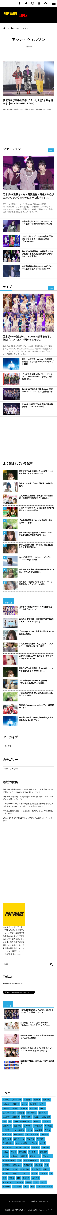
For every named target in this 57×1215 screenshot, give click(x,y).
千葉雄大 (46, 1121)
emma (24, 1104)
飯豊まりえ (16, 1165)
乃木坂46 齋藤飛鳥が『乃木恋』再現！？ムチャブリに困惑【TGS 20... (36, 1011)
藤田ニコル (43, 1113)
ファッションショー (44, 1187)
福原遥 (15, 1108)
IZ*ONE (18, 1147)
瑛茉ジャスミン (9, 1113)
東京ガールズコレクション (13, 1182)
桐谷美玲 (30, 1139)
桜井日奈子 (18, 1134)
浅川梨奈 (37, 1121)
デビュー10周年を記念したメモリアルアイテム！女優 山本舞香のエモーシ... (36, 534)
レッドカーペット (31, 1160)
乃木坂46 (6, 1187)
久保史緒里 (45, 1117)
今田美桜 (35, 1147)
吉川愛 (42, 1143)
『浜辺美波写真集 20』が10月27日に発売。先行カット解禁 (36, 521)
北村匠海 (33, 1104)
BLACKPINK (8, 1147)
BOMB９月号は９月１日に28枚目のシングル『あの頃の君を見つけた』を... (36, 1049)
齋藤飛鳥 (6, 1169)
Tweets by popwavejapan (13, 983)
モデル (5, 1156)
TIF (51, 1174)
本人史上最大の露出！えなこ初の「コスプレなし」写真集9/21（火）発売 (36, 645)
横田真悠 (15, 1117)
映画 (4, 1178)
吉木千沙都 (7, 1139)
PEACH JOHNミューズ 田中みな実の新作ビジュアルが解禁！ (37, 1036)
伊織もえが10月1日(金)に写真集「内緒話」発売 (36, 484)
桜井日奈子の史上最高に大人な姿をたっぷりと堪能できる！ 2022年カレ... (36, 472)
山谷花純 (46, 1100)
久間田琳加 (28, 1165)
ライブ (43, 1182)
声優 (4, 1121)
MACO (42, 1108)
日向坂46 (15, 1174)
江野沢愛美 (26, 1117)
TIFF (19, 1160)
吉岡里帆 (22, 1152)
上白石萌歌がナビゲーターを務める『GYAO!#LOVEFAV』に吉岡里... (33, 682)
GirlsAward (17, 1187)
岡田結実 (48, 1126)
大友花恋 (6, 1117)
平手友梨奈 (38, 1126)
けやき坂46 (24, 1169)
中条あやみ (45, 1160)
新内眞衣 (23, 1108)
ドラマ (15, 1169)
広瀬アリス (7, 1126)
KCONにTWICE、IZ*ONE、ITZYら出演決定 (37, 1062)
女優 (36, 1182)
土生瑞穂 (6, 1174)
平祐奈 (34, 1174)
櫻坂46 (47, 1130)
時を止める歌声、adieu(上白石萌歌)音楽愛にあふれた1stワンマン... (36, 718)
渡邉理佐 (38, 1165)
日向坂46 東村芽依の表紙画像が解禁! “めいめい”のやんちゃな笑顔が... (36, 570)
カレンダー (33, 1152)
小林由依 (6, 1104)
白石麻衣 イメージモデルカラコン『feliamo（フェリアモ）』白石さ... (35, 1024)
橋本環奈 (27, 1126)
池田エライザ (19, 1139)
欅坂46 (28, 1182)
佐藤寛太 (37, 1100)
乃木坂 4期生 (8, 1143)
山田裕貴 (33, 1143)
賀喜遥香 (43, 1152)
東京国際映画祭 (9, 1160)
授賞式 (46, 1169)
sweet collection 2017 (22, 1121)
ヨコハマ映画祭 (18, 1130)
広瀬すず (21, 1113)
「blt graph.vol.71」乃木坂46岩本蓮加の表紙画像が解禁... (36, 632)
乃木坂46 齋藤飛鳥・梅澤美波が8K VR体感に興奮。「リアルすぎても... (36, 620)
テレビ (26, 1147)
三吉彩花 (6, 1165)
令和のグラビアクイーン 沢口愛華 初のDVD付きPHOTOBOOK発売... (36, 509)
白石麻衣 (43, 1174)
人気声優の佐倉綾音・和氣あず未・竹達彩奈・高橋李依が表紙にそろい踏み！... (36, 497)
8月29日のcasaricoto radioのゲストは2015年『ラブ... (36, 706)
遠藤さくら (7, 1134)
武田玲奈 (15, 1104)
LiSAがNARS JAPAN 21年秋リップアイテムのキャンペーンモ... (36, 657)
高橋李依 (6, 1100)
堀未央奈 (45, 1147)
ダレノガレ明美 (22, 1143)
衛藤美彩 (17, 1126)
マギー (42, 1104)
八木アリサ (16, 1100)
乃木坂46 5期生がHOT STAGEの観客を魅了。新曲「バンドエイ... (35, 608)
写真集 (11, 1178)
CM (18, 1178)
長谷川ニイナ (35, 1156)
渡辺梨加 (33, 1108)
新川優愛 (23, 1156)
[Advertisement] (28, 130)
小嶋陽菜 (6, 1108)
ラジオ (29, 1130)
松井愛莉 (27, 1100)
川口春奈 (6, 1130)
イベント (25, 1174)
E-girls (36, 1117)
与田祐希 (40, 1139)
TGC (26, 1187)
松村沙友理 (36, 1169)
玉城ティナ (47, 1156)
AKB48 (13, 1152)
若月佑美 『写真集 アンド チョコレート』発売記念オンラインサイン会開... (36, 583)
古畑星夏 (38, 1130)
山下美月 (44, 1134)
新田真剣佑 (31, 1113)
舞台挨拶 (26, 1178)
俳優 (46, 1165)
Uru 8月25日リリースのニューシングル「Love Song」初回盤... (34, 558)
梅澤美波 (14, 1156)
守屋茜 (5, 1152)
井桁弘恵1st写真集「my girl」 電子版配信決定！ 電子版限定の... (36, 546)
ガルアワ (35, 1178)
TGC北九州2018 (32, 1134)
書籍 (32, 1187)
